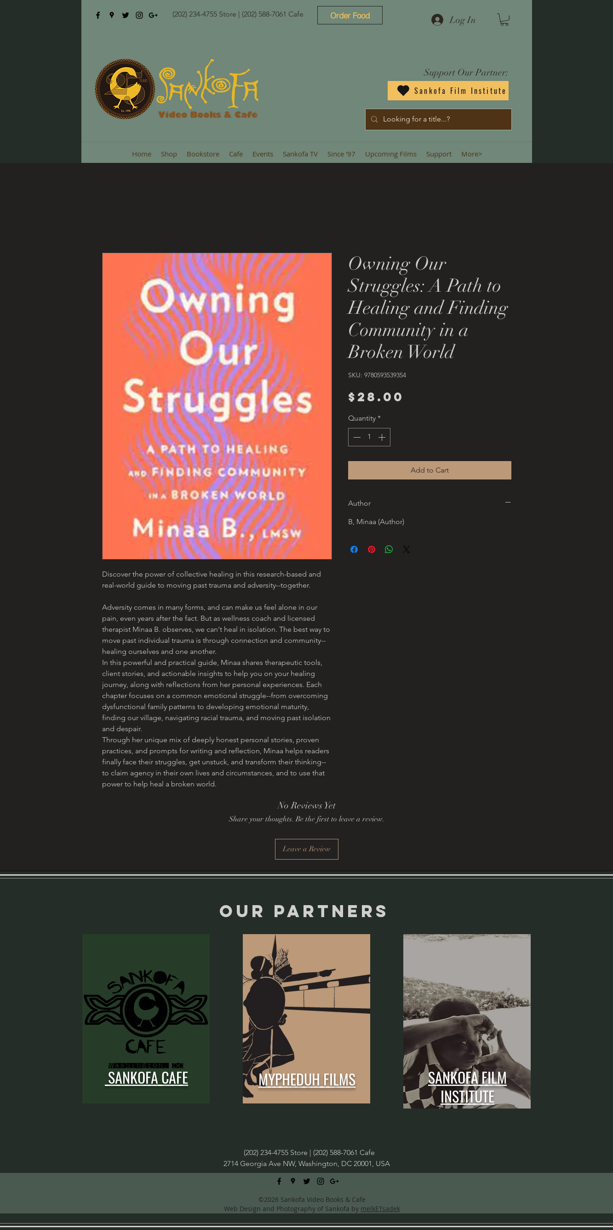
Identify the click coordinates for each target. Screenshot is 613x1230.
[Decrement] (355, 437)
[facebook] (98, 15)
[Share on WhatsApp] (389, 549)
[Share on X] (406, 549)
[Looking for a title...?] (437, 119)
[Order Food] (350, 15)
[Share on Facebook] (354, 549)
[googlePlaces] (111, 15)
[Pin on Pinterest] (371, 549)
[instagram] (139, 15)
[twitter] (125, 15)
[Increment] (382, 437)
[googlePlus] (153, 15)
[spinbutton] (369, 437)
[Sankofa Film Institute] (448, 90)
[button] (504, 19)
